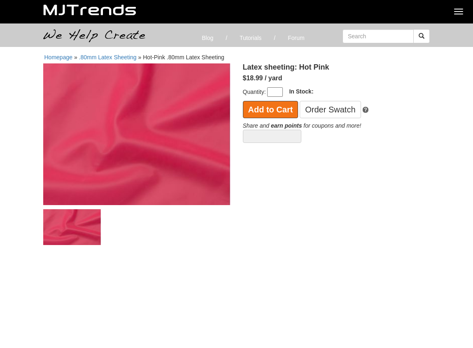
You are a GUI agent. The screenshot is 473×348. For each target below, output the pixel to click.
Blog (207, 38)
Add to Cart (270, 109)
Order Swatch (330, 109)
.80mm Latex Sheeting (108, 57)
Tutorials (250, 38)
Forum (296, 38)
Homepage (58, 57)
